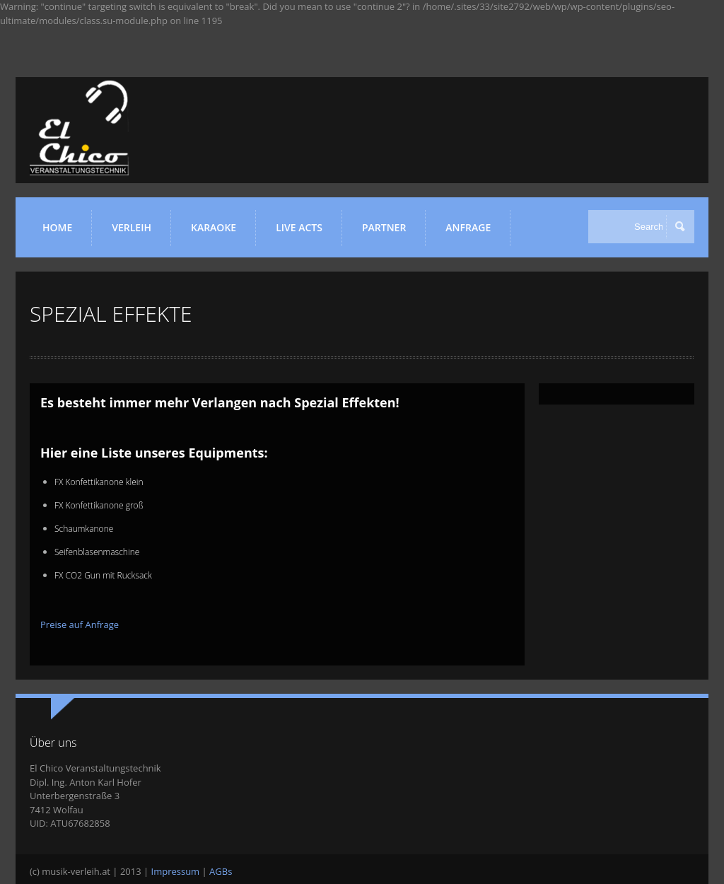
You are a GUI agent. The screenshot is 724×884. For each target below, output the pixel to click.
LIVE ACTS (304, 233)
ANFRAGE (468, 227)
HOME (57, 227)
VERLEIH (136, 233)
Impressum (175, 871)
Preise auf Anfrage (79, 624)
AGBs (220, 871)
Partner (388, 233)
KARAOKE (218, 233)
